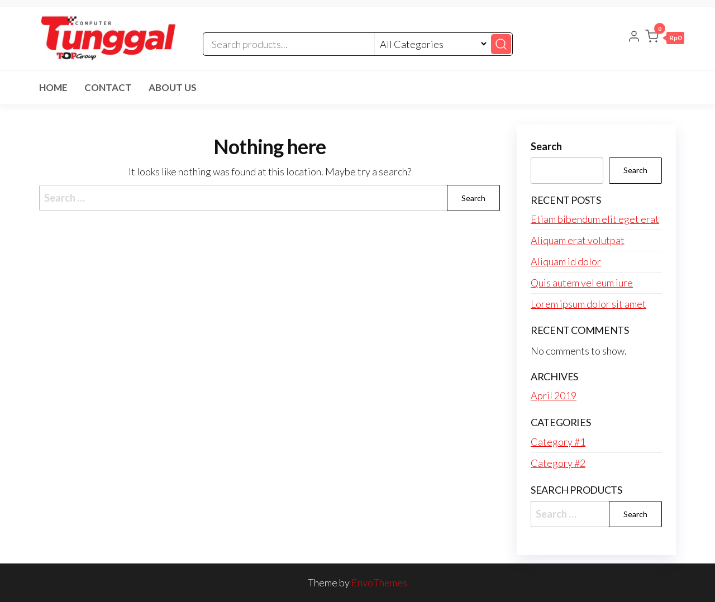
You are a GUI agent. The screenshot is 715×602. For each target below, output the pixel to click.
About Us (173, 87)
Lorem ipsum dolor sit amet (588, 304)
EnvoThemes (379, 582)
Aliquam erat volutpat (578, 240)
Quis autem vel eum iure (582, 282)
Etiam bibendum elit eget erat (595, 219)
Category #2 (558, 463)
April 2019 (553, 395)
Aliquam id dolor (566, 261)
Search (546, 146)
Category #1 (558, 442)
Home (53, 87)
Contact (108, 87)
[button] (664, 38)
